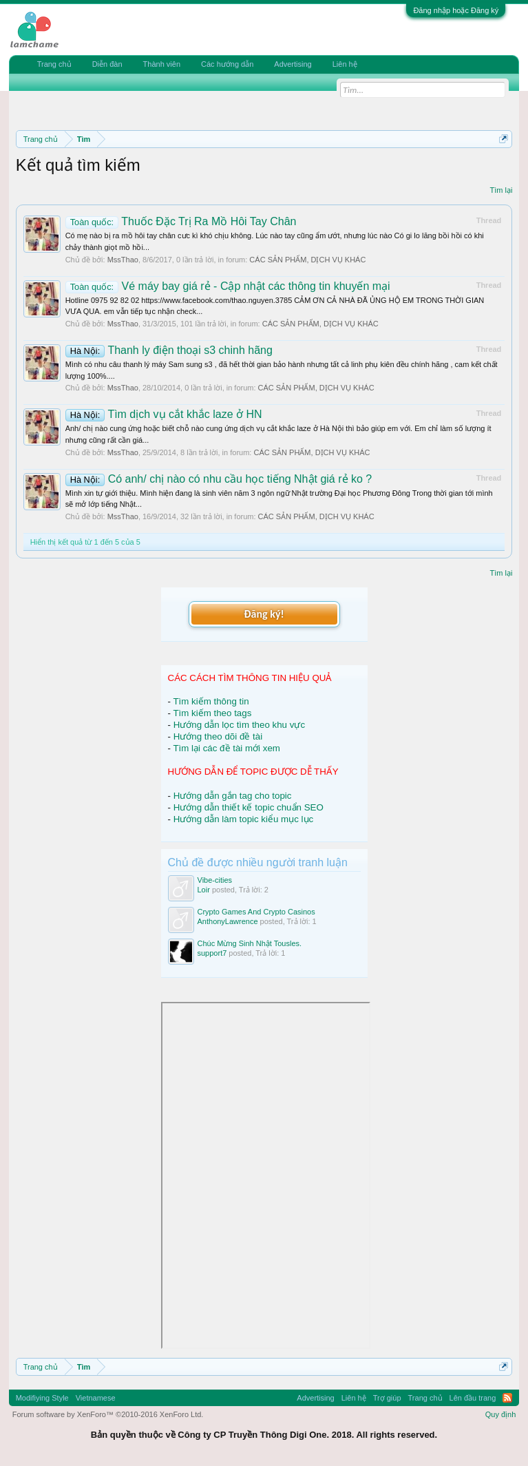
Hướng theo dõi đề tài (217, 736)
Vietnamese (96, 1398)
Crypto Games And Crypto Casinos (256, 912)
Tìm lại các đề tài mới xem (226, 748)
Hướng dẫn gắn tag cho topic (232, 795)
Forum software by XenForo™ (108, 1414)
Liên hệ (344, 64)
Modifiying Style (42, 1398)
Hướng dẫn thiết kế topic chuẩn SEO (248, 807)
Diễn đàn (107, 64)
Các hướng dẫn (227, 64)
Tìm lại (500, 190)
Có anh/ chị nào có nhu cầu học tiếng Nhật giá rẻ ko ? (218, 479)
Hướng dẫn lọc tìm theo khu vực (239, 725)
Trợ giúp (387, 1398)
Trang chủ (54, 64)
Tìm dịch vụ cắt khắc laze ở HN (163, 414)
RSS (507, 1398)
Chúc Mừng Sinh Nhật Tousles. (250, 943)
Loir (204, 890)
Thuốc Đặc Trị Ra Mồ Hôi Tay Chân (181, 221)
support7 (212, 953)
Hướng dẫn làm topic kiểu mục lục (243, 819)
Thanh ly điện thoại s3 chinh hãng (169, 350)
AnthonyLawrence (228, 921)
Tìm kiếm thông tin (211, 701)
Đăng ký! (264, 613)
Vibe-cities (215, 880)
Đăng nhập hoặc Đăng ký (455, 10)
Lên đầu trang (473, 1398)
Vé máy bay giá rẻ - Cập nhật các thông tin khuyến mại (227, 286)
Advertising (292, 64)
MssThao (122, 259)
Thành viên (161, 64)
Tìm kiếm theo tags (212, 713)
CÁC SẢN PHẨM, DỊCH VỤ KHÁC (307, 259)
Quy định (500, 1414)
